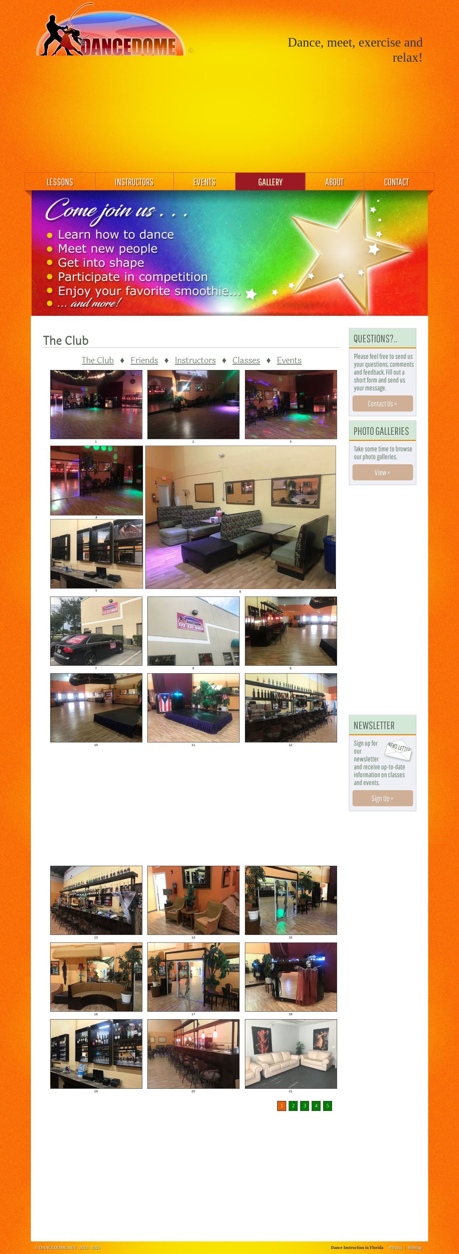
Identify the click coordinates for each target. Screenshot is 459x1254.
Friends (144, 360)
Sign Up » (383, 798)
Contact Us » (382, 403)
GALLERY (270, 181)
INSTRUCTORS (134, 181)
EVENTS (204, 181)
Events (289, 360)
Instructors (195, 360)
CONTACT (396, 181)
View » (383, 472)
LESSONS (60, 181)
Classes (246, 360)
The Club (98, 360)
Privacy (396, 1247)
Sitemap (415, 1247)
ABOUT (334, 181)
